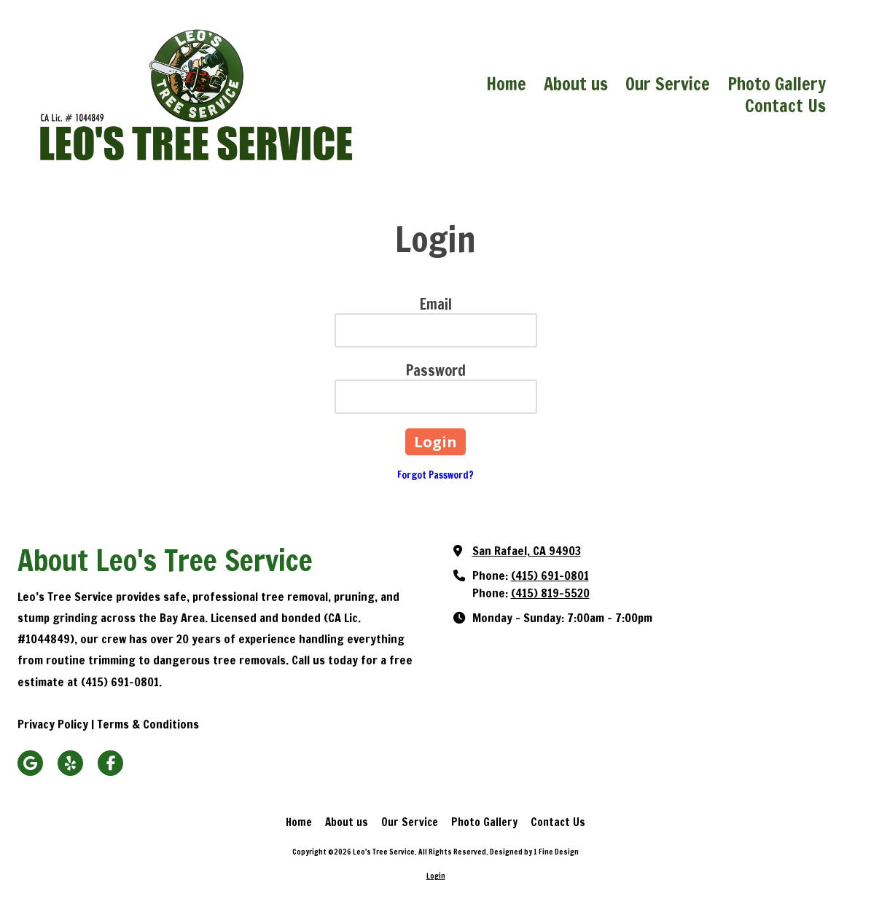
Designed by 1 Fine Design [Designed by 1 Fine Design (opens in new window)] (534, 852)
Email (436, 304)
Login (435, 876)
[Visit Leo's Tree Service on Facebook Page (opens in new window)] (110, 763)
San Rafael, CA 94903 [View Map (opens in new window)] (526, 550)
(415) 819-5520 (550, 592)
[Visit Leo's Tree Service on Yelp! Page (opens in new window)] (70, 763)
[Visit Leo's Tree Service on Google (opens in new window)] (30, 763)
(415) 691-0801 (550, 575)
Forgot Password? (435, 475)
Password (436, 370)
